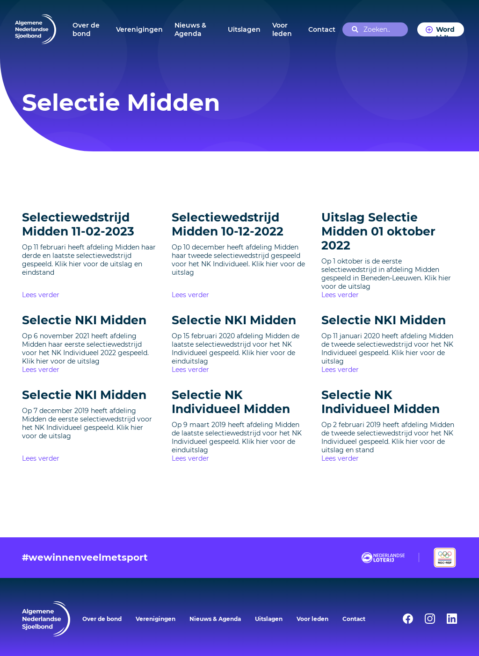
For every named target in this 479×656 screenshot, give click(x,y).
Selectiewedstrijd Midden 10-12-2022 (227, 224)
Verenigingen (139, 29)
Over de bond (86, 29)
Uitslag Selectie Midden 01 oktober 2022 (378, 231)
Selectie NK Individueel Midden (231, 402)
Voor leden (282, 29)
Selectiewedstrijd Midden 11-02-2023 (78, 224)
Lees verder (40, 295)
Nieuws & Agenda (190, 29)
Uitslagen (244, 29)
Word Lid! (445, 30)
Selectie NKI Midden (84, 320)
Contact (321, 29)
